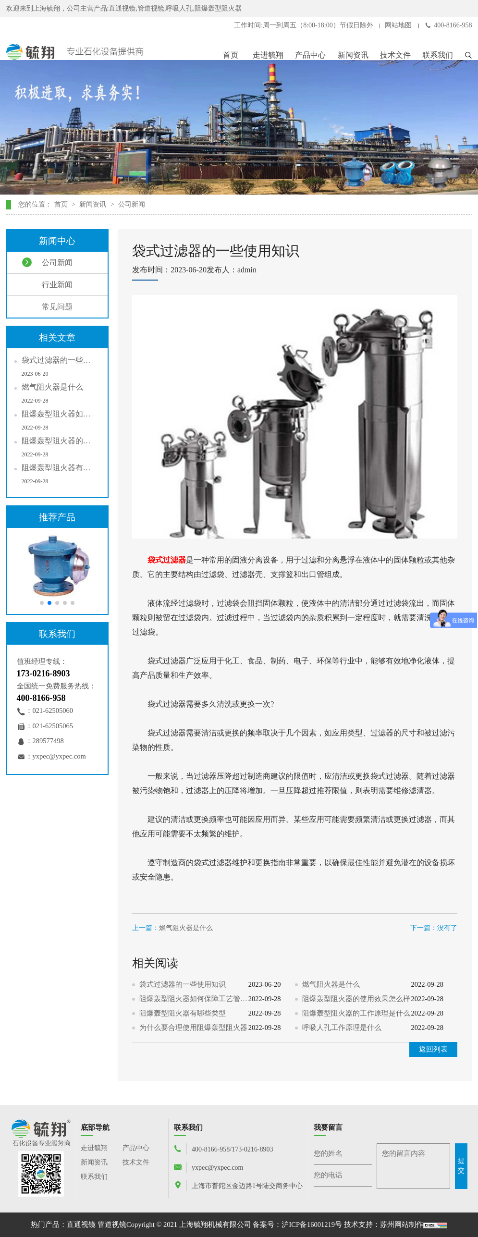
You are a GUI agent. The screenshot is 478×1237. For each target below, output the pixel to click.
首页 (230, 55)
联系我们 (437, 55)
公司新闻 (131, 204)
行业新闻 (47, 284)
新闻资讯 (353, 55)
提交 (461, 1165)
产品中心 (310, 55)
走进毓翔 (268, 55)
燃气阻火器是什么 (186, 927)
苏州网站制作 (401, 1224)
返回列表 (433, 1049)
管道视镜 (112, 1224)
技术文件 (395, 55)
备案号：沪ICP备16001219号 (297, 1224)
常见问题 (47, 306)
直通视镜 (81, 1224)
